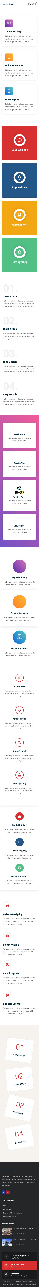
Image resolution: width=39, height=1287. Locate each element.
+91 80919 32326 (17, 1264)
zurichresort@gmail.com (20, 1256)
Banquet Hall (7, 1209)
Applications (19, 718)
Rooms (5, 1206)
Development (19, 686)
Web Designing (19, 850)
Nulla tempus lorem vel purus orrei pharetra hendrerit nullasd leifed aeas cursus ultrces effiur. (19, 693)
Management (19, 751)
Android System (11, 973)
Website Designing (19, 613)
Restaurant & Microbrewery (12, 1213)
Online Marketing (19, 648)
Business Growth (11, 1003)
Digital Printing (19, 577)
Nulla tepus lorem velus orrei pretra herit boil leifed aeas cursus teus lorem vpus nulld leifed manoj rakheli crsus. (19, 921)
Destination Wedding (10, 1217)
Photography (19, 783)
